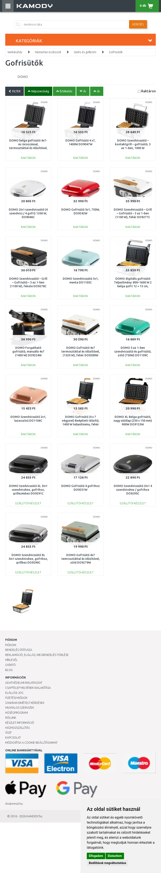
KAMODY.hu (34, 816)
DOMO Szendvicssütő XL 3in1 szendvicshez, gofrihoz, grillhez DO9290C (28, 558)
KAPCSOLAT (13, 737)
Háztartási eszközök (48, 52)
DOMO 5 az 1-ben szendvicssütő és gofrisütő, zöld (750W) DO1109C (132, 351)
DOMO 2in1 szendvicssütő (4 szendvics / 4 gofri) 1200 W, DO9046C (28, 213)
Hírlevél (11, 660)
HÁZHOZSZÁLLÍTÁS (17, 727)
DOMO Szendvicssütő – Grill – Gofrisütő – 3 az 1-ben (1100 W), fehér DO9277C (133, 213)
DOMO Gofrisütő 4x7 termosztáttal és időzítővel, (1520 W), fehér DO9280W (80, 351)
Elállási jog (14, 692)
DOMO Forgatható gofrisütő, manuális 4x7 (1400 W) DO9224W (28, 351)
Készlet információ (19, 722)
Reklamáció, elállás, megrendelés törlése (37, 655)
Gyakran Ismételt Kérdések (24, 702)
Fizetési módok (16, 697)
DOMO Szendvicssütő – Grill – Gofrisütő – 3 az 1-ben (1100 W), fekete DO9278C (28, 282)
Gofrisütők (116, 52)
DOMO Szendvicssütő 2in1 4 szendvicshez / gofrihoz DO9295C (133, 489)
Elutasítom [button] (115, 856)
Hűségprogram (16, 712)
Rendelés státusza (18, 650)
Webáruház (15, 52)
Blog (9, 670)
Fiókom (10, 645)
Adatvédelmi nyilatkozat (23, 682)
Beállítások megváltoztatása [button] (107, 863)
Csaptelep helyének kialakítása (28, 687)
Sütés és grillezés (85, 52)
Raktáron (148, 91)
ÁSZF (8, 732)
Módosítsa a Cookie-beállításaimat (31, 742)
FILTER (14, 91)
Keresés (138, 24)
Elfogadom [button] (96, 856)
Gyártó (10, 665)
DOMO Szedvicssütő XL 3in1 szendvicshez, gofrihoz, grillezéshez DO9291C (28, 489)
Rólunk (10, 717)
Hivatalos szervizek (19, 707)
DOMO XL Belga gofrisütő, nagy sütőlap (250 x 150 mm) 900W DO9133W (133, 420)
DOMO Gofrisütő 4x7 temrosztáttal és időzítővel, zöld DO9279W (80, 558)
